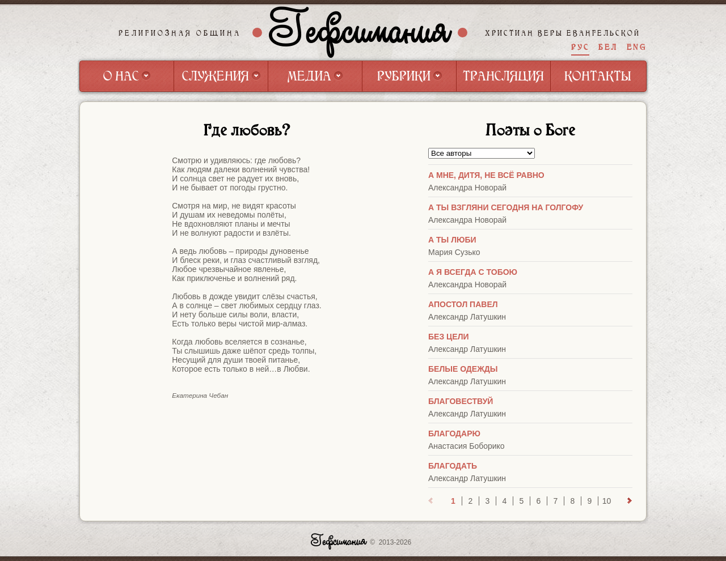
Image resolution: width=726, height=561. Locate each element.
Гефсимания (360, 32)
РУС (580, 47)
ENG (637, 47)
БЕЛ (608, 47)
